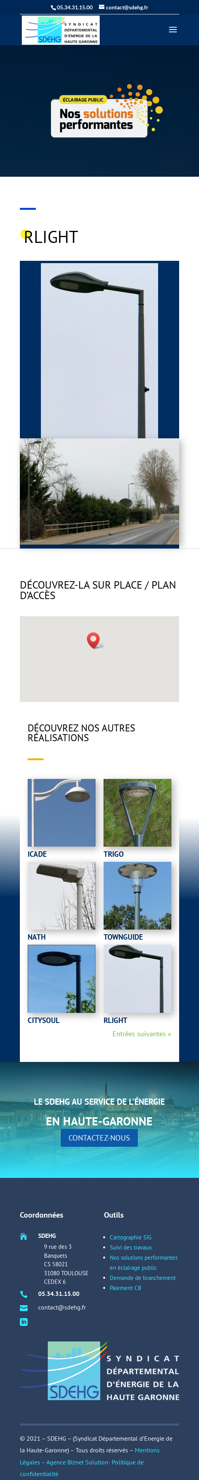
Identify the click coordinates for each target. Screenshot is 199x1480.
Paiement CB (123, 1326)
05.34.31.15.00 (62, 1329)
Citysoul (44, 1020)
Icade (37, 854)
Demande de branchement (139, 1319)
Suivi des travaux (127, 1301)
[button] (96, 640)
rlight (115, 1020)
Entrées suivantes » (142, 1033)
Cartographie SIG (127, 1295)
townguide (123, 937)
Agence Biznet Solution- (79, 1462)
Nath (37, 937)
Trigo (114, 854)
